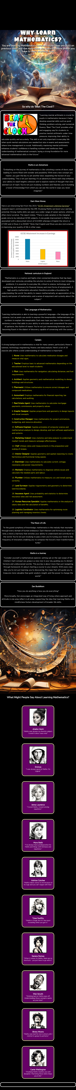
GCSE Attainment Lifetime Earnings (53, 206)
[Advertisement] (38, 14)
